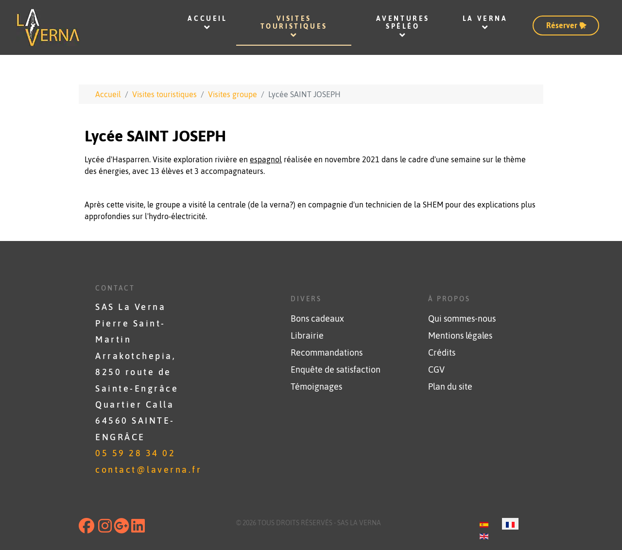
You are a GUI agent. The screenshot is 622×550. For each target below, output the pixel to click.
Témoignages (316, 387)
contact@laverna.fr (148, 470)
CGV (436, 370)
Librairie (307, 336)
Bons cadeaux (317, 319)
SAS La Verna (359, 523)
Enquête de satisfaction (335, 370)
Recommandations (327, 353)
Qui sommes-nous (462, 319)
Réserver (567, 25)
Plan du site (450, 387)
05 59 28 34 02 (135, 453)
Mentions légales (460, 336)
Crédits (441, 353)
